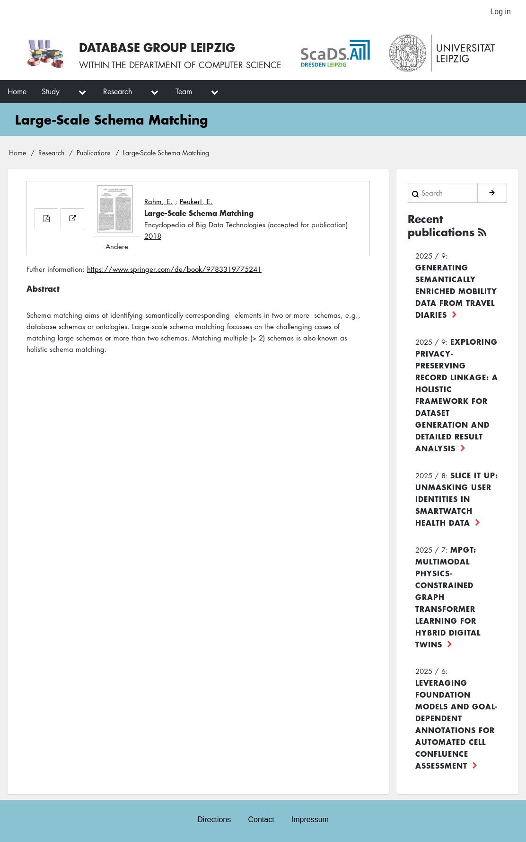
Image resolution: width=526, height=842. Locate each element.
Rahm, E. (158, 201)
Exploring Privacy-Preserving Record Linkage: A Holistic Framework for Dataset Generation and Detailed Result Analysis (456, 395)
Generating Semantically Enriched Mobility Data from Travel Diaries (456, 290)
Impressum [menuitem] (310, 819)
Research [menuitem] (117, 91)
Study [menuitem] (51, 91)
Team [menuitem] (183, 91)
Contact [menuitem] (261, 819)
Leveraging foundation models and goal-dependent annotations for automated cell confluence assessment (456, 724)
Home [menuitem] (17, 91)
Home (17, 152)
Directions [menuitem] (214, 819)
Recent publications (441, 225)
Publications (94, 152)
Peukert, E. (196, 201)
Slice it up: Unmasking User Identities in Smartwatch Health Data (456, 498)
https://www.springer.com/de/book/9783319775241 (174, 269)
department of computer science (205, 65)
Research (51, 152)
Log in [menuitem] (500, 12)
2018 (152, 236)
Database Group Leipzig (157, 47)
